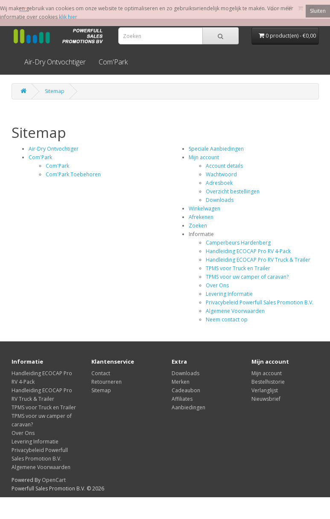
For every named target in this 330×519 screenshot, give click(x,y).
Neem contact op (227, 319)
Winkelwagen (204, 208)
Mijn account (204, 157)
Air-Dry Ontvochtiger (55, 62)
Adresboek (219, 183)
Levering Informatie (229, 293)
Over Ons (217, 285)
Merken (181, 381)
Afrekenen (201, 217)
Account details (224, 165)
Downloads (220, 200)
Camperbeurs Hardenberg (238, 242)
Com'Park (113, 62)
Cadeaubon (186, 390)
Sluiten (318, 11)
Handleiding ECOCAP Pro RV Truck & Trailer (258, 259)
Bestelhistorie (268, 381)
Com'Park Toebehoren (73, 174)
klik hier (68, 16)
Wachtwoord (221, 174)
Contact (100, 373)
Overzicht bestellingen (233, 191)
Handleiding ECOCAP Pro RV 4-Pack (248, 251)
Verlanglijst (264, 390)
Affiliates (182, 398)
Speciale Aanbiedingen (216, 148)
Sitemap (54, 91)
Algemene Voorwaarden (235, 311)
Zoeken (198, 225)
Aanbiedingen (188, 407)
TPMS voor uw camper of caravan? (247, 276)
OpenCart (54, 480)
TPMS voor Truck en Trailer (238, 268)
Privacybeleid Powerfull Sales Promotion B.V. (259, 302)
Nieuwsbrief (265, 398)
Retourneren (106, 381)
